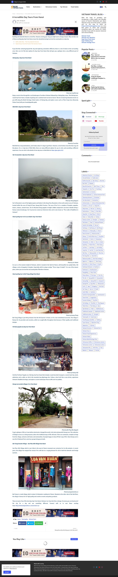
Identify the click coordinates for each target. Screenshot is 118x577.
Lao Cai (91, 250)
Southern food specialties (89, 294)
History (84, 236)
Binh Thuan (97, 186)
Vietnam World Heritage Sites (90, 339)
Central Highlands (87, 194)
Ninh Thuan (93, 264)
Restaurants (101, 283)
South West (85, 292)
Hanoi (18, 519)
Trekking (98, 320)
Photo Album (86, 275)
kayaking (85, 244)
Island (101, 242)
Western (91, 350)
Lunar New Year (99, 250)
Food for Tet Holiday (87, 225)
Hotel (92, 242)
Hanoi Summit (86, 233)
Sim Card (101, 286)
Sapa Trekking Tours (87, 41)
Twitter (31, 523)
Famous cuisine (86, 219)
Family (97, 217)
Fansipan (95, 219)
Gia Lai (96, 225)
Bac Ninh (85, 183)
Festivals (101, 219)
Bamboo (91, 183)
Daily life (97, 205)
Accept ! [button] (7, 572)
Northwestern (93, 269)
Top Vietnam (63, 7)
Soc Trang (85, 289)
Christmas (96, 197)
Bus (103, 186)
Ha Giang (85, 228)
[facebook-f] (97, 2)
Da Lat (90, 205)
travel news (94, 317)
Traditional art (99, 308)
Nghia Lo (91, 261)
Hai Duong (92, 228)
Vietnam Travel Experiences (89, 333)
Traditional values (87, 314)
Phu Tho (100, 275)
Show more (74, 539)
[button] (101, 7)
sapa (89, 286)
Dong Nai (85, 214)
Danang (99, 208)
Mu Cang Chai (86, 256)
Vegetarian (85, 325)
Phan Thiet (93, 272)
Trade (92, 308)
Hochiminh (85, 239)
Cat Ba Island (86, 192)
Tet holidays (85, 303)
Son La (91, 289)
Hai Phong (99, 228)
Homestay (98, 239)
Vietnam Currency (87, 328)
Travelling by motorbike (88, 320)
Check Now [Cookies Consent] (12, 568)
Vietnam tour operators (88, 37)
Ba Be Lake (95, 178)
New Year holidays (97, 258)
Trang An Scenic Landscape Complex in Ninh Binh (98, 77)
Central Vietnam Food (99, 194)
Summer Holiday (87, 300)
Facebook (23, 523)
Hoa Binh (101, 236)
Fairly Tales (90, 217)
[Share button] (45, 523)
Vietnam (92, 325)
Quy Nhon (92, 283)
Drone (84, 217)
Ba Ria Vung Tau (87, 180)
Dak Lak (92, 208)
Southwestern (101, 294)
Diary (92, 211)
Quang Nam (100, 278)
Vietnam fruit (97, 328)
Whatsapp (39, 523)
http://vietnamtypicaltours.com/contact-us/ (27, 505)
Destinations (36, 7)
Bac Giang (95, 180)
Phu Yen (85, 278)
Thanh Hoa (85, 306)
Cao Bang (98, 189)
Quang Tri (101, 281)
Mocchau (101, 253)
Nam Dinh (94, 256)
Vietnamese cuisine (51, 7)
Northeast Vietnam (87, 267)
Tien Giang (93, 306)
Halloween (85, 231)
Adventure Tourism (87, 175)
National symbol (87, 258)
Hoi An (92, 239)
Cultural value (86, 203)
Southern (93, 292)
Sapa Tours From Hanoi (88, 39)
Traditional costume (87, 311)
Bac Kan (102, 180)
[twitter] (100, 2)
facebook (88, 117)
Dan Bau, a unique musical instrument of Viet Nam (98, 67)
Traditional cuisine (99, 311)
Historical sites (95, 233)
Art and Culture (86, 178)
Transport (96, 314)
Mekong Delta (93, 253)
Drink (98, 214)
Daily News (85, 208)
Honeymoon (85, 242)
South (96, 289)
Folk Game (85, 222)
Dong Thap (92, 214)
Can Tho (92, 189)
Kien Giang (100, 244)
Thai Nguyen (101, 303)
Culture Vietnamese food (98, 203)
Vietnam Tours (20, 13)
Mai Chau (85, 253)
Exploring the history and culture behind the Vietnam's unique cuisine (98, 88)
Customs (85, 205)
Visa (101, 347)
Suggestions (93, 297)
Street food (85, 297)
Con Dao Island (86, 200)
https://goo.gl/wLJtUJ (57, 150)
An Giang (96, 175)
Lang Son (85, 250)
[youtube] (103, 2)
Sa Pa (84, 286)
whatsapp (101, 117)
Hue (97, 242)
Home (28, 7)
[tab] (28, 7)
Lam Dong (91, 247)
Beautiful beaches (87, 186)
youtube (101, 121)
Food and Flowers (99, 222)
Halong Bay (93, 231)
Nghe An (85, 261)
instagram (89, 121)
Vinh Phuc (95, 347)
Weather (85, 350)
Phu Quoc (93, 275)
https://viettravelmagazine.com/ (91, 26)
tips (99, 306)
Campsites (85, 189)
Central (93, 192)
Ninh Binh (85, 264)
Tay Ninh (95, 300)
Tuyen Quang (86, 322)
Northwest (85, 269)
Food (91, 222)
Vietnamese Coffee (87, 342)
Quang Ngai (85, 281)
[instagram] (106, 2)
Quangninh (85, 283)
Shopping (94, 286)
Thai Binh (93, 303)
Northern (96, 267)
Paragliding (85, 272)
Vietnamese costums (99, 342)
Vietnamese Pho (87, 347)
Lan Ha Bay (99, 247)
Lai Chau (85, 247)
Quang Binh (92, 278)
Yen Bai (97, 350)
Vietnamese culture (100, 345)
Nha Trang (98, 261)
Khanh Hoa (92, 244)
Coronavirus (95, 200)
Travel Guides (75, 7)
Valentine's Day (95, 322)
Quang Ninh (94, 281)
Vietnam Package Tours (88, 42)
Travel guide (25, 519)
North (99, 264)
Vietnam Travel (86, 36)
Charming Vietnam (87, 197)
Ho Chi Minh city (92, 236)
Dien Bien (98, 211)
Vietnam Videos (86, 336)
